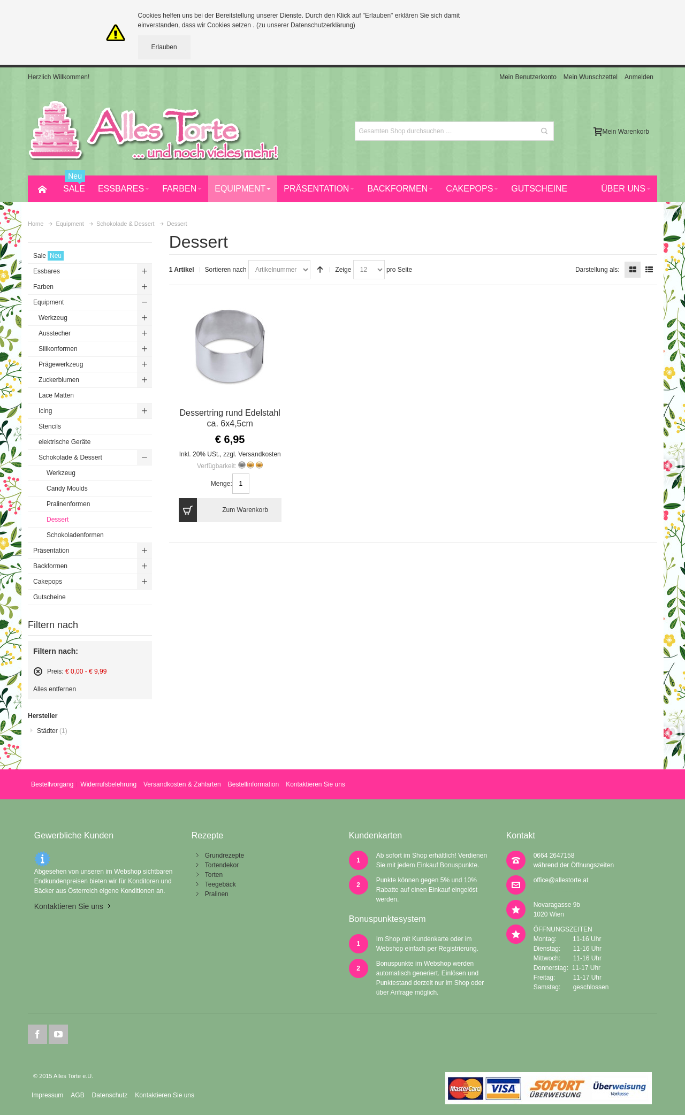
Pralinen (217, 894)
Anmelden (639, 77)
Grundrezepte (224, 855)
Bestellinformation (253, 784)
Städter (52, 731)
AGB (77, 1095)
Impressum (47, 1095)
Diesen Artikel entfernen (38, 671)
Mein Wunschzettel (591, 77)
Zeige (343, 269)
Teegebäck (220, 884)
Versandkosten (259, 454)
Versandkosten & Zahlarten (182, 784)
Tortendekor (222, 865)
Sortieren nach (226, 269)
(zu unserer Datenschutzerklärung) (305, 25)
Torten (214, 875)
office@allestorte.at (561, 880)
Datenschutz (110, 1095)
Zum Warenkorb (223, 510)
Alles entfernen (54, 689)
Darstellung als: (597, 269)
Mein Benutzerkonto (528, 77)
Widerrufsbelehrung (108, 784)
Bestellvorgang (52, 784)
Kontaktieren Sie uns (315, 784)
